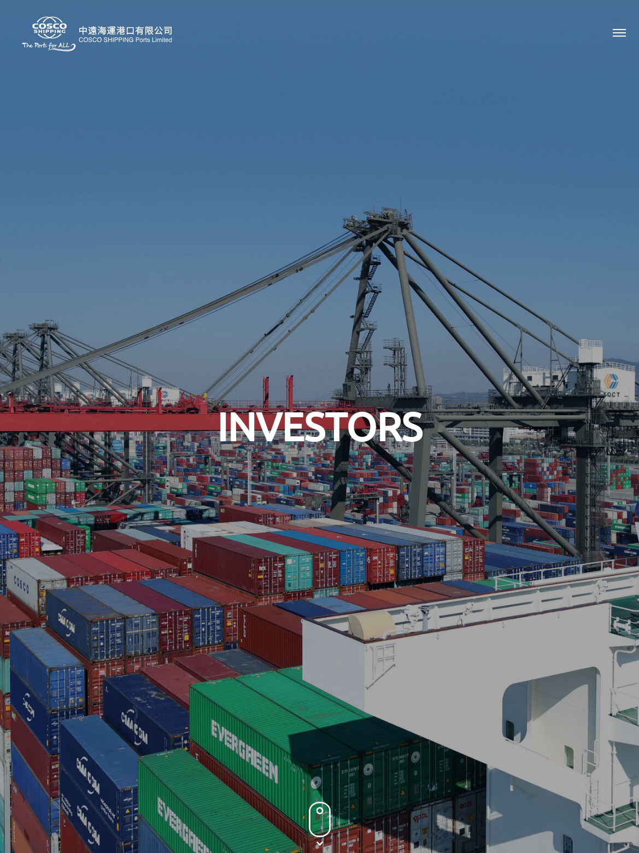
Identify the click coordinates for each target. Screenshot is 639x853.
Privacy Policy (480, 792)
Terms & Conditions (549, 792)
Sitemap (609, 792)
